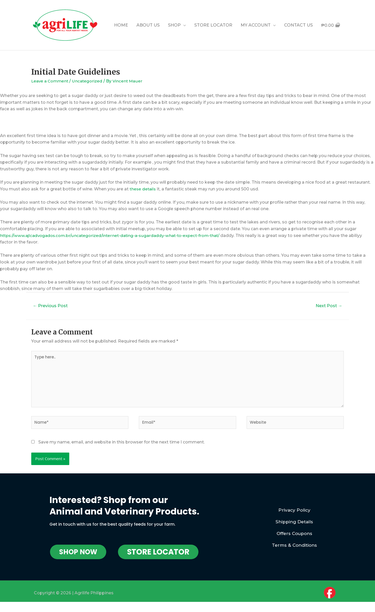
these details (143, 188)
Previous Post (52, 305)
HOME (121, 25)
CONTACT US (298, 25)
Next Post (328, 305)
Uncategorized (90, 81)
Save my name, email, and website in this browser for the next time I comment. (121, 446)
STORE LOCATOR (213, 25)
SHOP (174, 25)
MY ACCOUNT (256, 25)
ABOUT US (148, 25)
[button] (78, 557)
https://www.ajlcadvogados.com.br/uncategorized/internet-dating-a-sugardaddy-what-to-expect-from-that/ (114, 235)
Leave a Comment (51, 81)
